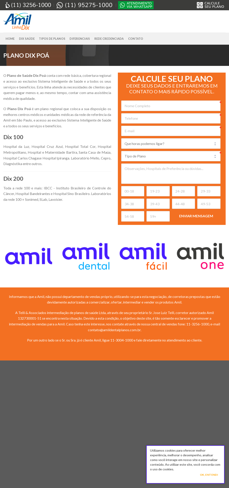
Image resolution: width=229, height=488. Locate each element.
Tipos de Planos (52, 38)
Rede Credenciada (109, 38)
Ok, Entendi (209, 474)
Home (10, 38)
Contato (135, 38)
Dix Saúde (27, 38)
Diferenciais (80, 38)
